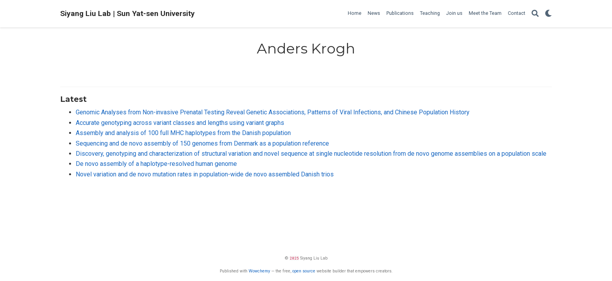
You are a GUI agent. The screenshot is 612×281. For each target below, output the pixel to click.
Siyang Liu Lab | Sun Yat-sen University (127, 13)
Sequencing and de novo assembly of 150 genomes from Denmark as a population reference (202, 143)
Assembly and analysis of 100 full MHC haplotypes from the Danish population (183, 133)
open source (303, 271)
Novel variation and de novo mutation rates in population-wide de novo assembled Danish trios (205, 174)
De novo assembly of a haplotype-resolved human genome (156, 163)
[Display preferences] (548, 13)
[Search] (535, 13)
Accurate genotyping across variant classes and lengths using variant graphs (180, 122)
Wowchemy (259, 271)
